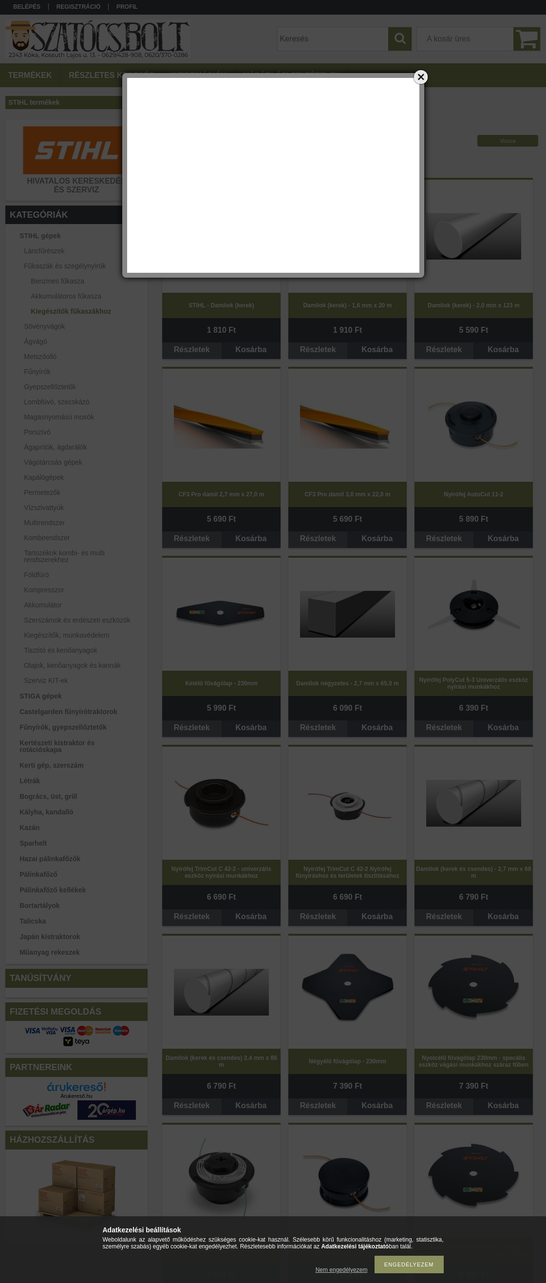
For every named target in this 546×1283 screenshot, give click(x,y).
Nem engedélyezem (342, 1269)
